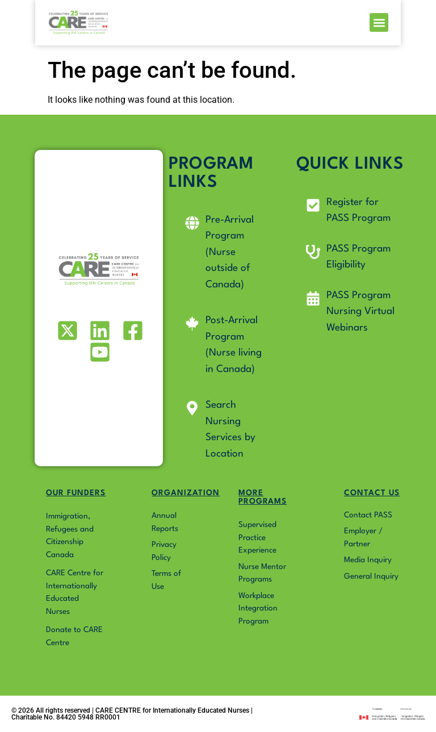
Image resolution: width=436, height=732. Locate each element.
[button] (413, 25)
